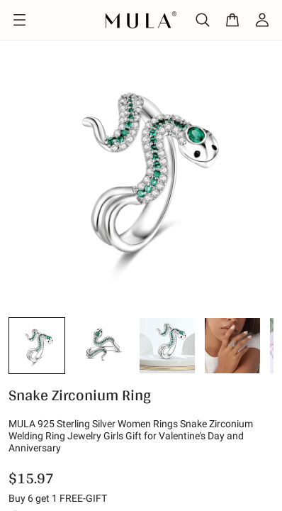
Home (20, 60)
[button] (37, 377)
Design (70, 60)
